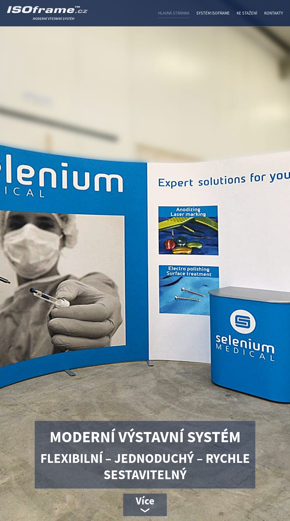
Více (145, 500)
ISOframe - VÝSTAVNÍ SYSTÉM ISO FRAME (62, 15)
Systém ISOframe (213, 13)
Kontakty (273, 13)
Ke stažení (247, 13)
